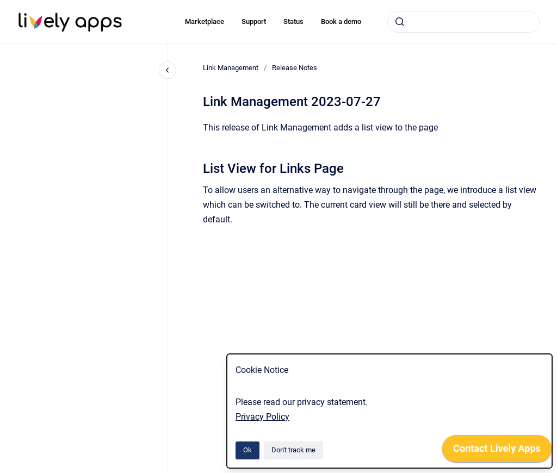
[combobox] (463, 21)
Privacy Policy (262, 417)
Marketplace (204, 21)
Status (293, 21)
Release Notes (294, 68)
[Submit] (400, 21)
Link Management (230, 68)
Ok (247, 450)
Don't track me (293, 450)
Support (254, 21)
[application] (497, 451)
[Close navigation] (167, 70)
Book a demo (341, 21)
